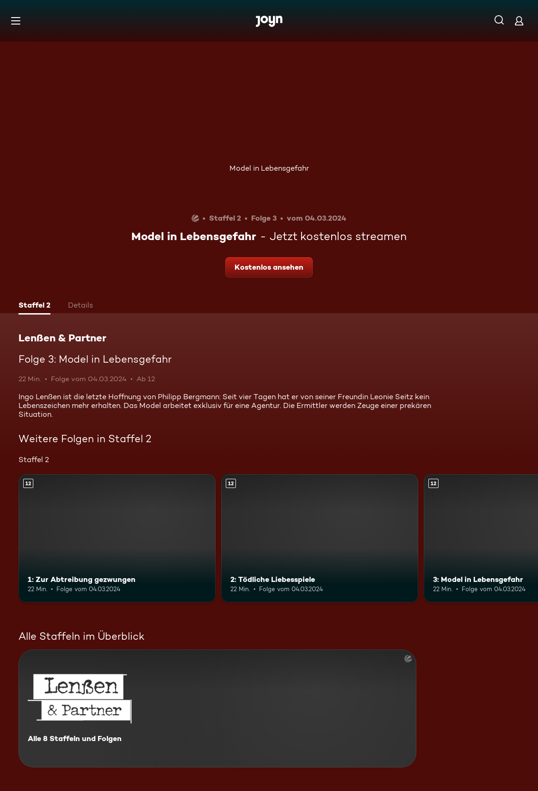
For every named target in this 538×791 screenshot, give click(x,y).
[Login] (519, 20)
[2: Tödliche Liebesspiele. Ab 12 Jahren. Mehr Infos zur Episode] (319, 538)
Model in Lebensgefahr (269, 168)
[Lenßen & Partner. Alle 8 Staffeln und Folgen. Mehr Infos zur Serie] (217, 708)
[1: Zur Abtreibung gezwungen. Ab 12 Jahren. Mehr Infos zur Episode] (117, 538)
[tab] (34, 306)
